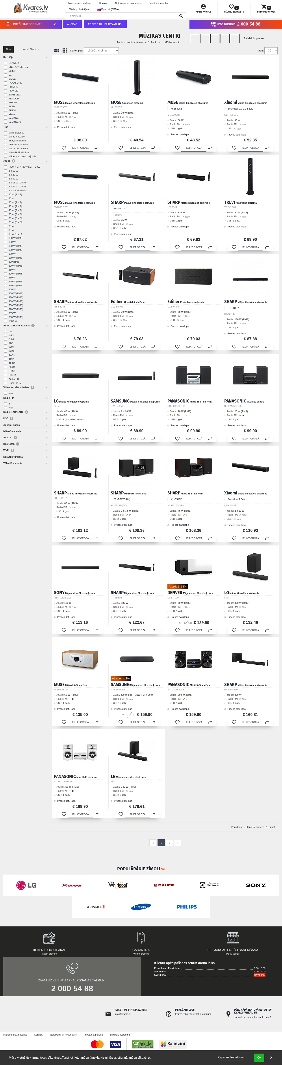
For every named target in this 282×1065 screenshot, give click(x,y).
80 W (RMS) (15, 234)
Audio (155, 42)
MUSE (12, 78)
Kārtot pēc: (76, 50)
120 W (12, 242)
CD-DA (12, 375)
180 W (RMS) (16, 257)
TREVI (12, 110)
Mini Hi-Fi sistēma (18, 148)
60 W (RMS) (15, 218)
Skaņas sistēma (17, 140)
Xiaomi (12, 114)
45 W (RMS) (15, 210)
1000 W (13, 321)
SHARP (13, 102)
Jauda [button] (9, 161)
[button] (64, 147)
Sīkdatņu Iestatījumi (79, 9)
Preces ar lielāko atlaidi (105, 24)
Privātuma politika (158, 3)
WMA (12, 351)
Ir (9, 403)
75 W (11, 226)
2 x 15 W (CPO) (17, 182)
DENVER (14, 63)
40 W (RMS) (15, 206)
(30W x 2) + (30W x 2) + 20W (24, 166)
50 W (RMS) (15, 214)
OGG (11, 339)
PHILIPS (13, 86)
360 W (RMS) (16, 285)
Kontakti (103, 3)
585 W (12, 313)
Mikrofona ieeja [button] (12, 431)
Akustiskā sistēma (18, 144)
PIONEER (14, 90)
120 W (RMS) (16, 246)
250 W (12, 269)
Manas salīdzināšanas (80, 3)
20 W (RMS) (15, 194)
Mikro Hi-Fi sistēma (19, 152)
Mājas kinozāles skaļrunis (22, 156)
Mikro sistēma (16, 132)
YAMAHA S (15, 122)
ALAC (12, 363)
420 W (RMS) (16, 297)
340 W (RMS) (16, 281)
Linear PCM (15, 383)
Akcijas (72, 24)
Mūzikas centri (172, 42)
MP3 (11, 335)
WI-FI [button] (8, 450)
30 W (11, 198)
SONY (12, 106)
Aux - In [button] (10, 437)
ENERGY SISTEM (18, 67)
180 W (12, 254)
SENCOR (14, 98)
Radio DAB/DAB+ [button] (15, 412)
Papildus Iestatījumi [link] (231, 1057)
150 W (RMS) (16, 250)
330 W (12, 277)
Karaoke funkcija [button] (13, 457)
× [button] (271, 1057)
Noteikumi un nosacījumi (128, 3)
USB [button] (8, 418)
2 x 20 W (13, 174)
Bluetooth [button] (11, 444)
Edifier (12, 71)
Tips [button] (5, 127)
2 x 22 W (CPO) (17, 186)
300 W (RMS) (16, 273)
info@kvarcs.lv (123, 1014)
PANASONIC (16, 82)
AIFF (11, 359)
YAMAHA (14, 118)
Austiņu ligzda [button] (11, 425)
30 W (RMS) (15, 202)
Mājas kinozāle (17, 136)
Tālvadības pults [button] (12, 463)
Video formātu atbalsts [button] (18, 387)
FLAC (12, 367)
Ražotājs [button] (8, 57)
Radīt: (260, 50)
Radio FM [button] (8, 398)
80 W (11, 230)
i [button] (13, 161)
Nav (11, 393)
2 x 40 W (13, 178)
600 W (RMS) (16, 317)
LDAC (12, 371)
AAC (11, 331)
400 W (12, 289)
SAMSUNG (15, 94)
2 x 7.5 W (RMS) (17, 190)
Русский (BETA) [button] (108, 9)
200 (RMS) (14, 261)
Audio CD (14, 379)
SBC (11, 343)
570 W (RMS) (16, 309)
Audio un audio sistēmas (131, 42)
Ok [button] (259, 1057)
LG (10, 74)
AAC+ (12, 355)
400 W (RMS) (16, 293)
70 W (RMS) (15, 222)
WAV (11, 347)
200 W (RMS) (16, 265)
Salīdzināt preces (254, 38)
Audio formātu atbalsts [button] (19, 325)
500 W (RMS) (16, 305)
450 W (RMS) (16, 301)
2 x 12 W (13, 170)
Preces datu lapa (65, 127)
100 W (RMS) (16, 238)
